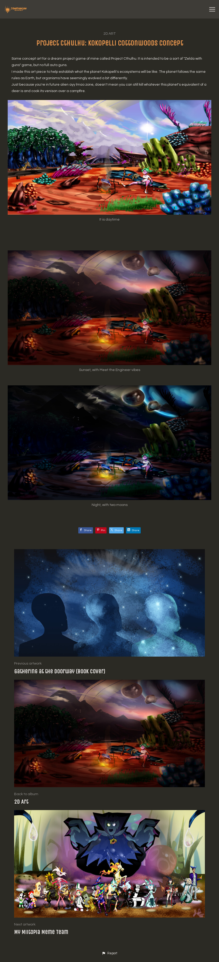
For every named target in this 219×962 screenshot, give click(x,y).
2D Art (109, 33)
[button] (109, 953)
